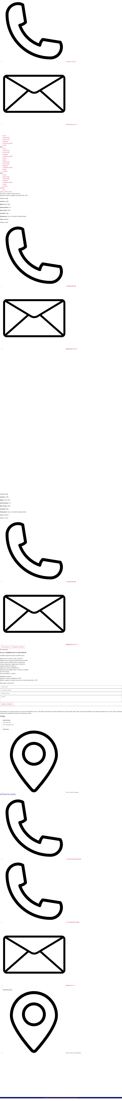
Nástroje (5, 141)
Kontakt (5, 171)
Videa (4, 145)
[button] (61, 147)
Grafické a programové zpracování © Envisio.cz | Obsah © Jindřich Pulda (61, 1097)
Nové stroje (6, 139)
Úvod (4, 135)
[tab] (5, 647)
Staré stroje (6, 137)
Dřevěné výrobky (7, 143)
